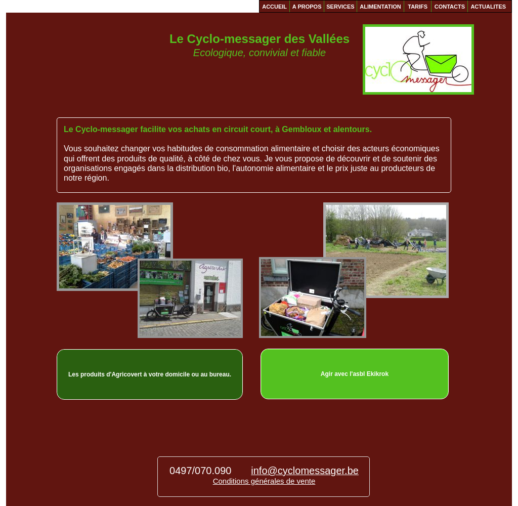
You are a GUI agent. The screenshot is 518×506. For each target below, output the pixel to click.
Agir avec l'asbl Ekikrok (354, 373)
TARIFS (417, 7)
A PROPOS (307, 7)
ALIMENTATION (380, 7)
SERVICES (340, 7)
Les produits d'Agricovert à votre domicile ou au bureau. (149, 374)
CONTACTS (450, 7)
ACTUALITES (488, 7)
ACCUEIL (274, 7)
